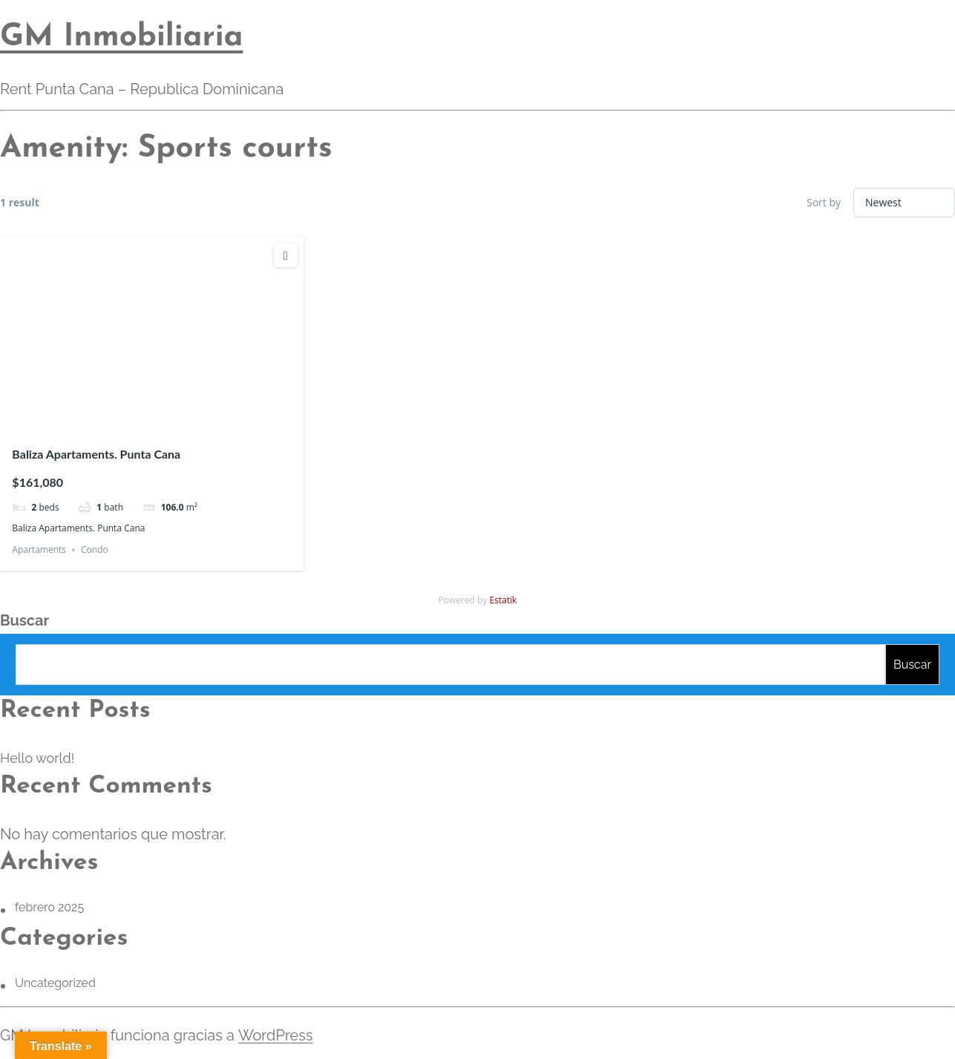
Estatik (503, 600)
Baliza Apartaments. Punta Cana (96, 454)
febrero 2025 (49, 907)
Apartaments (39, 549)
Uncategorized (55, 983)
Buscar (24, 620)
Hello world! (37, 758)
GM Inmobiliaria (121, 37)
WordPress (274, 1035)
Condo (94, 549)
